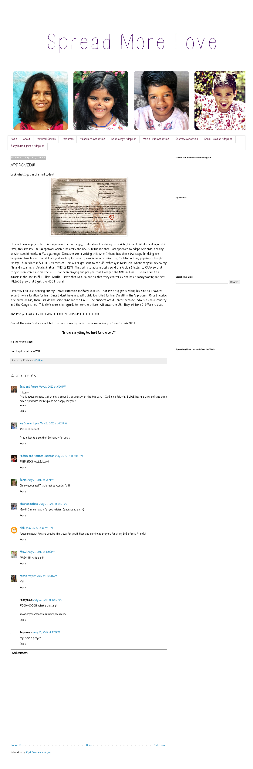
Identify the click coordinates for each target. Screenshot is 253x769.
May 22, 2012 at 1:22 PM (46, 632)
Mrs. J (23, 552)
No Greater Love (29, 423)
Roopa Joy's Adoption (123, 139)
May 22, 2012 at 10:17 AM (47, 600)
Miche (23, 576)
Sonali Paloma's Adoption (218, 139)
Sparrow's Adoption (186, 139)
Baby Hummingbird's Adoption (27, 146)
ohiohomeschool (29, 504)
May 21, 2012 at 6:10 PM (52, 387)
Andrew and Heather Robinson (37, 456)
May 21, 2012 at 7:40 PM (53, 504)
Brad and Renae (29, 387)
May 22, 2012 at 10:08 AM (42, 576)
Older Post (160, 745)
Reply (23, 411)
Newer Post (18, 745)
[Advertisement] (208, 316)
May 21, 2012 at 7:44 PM (39, 528)
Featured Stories (46, 139)
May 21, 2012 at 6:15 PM (53, 423)
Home (14, 139)
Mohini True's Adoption (156, 139)
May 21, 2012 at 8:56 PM (41, 552)
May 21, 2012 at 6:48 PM (69, 456)
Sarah (23, 480)
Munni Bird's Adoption (92, 139)
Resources (67, 139)
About (26, 139)
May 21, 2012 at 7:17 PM (41, 480)
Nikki (22, 528)
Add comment (19, 653)
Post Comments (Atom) (38, 752)
